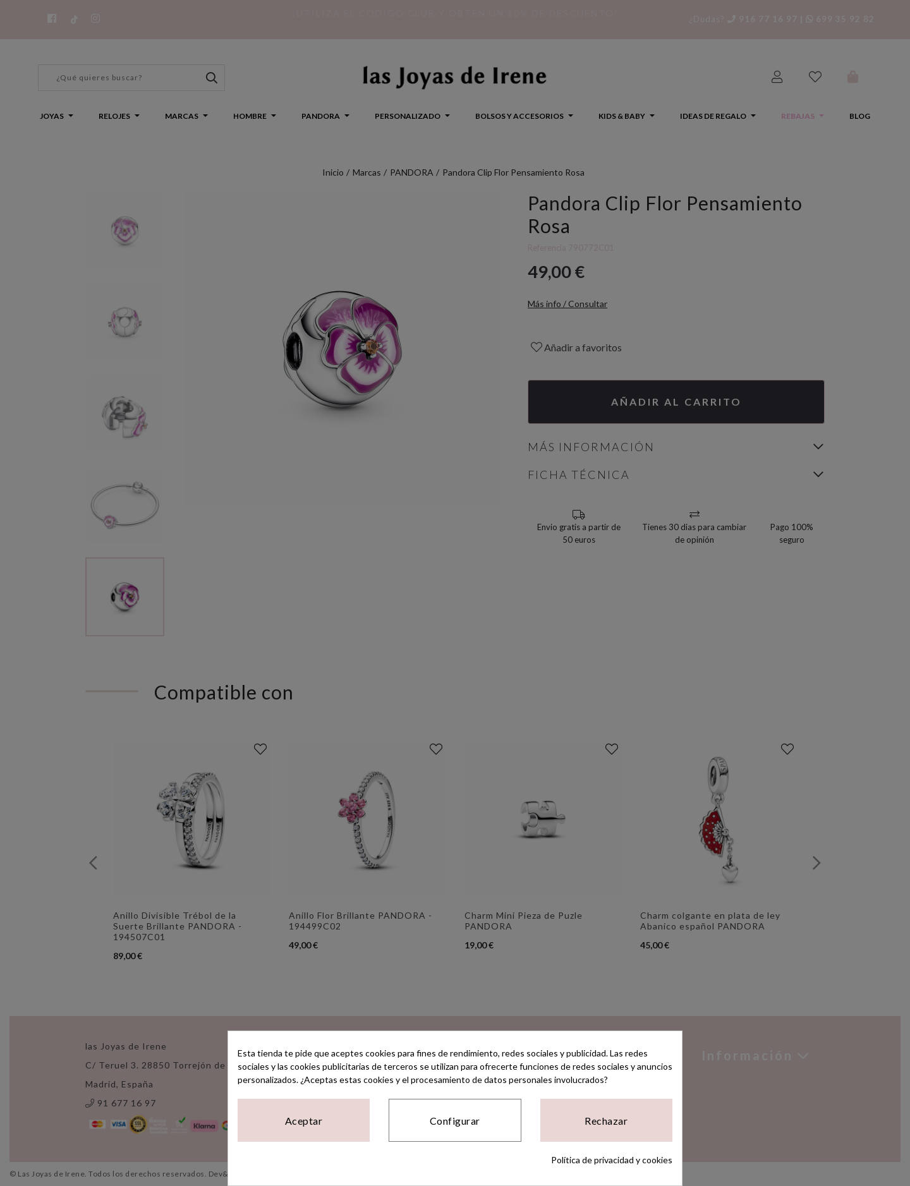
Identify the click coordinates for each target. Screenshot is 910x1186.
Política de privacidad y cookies (611, 1159)
